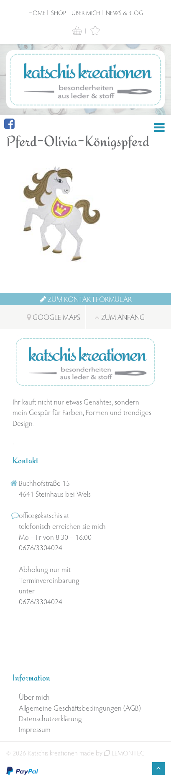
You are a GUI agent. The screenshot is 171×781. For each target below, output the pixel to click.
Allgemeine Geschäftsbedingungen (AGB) (80, 707)
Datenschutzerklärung (50, 718)
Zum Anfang (119, 317)
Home (37, 12)
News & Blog (124, 12)
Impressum (35, 729)
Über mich (85, 12)
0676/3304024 (40, 547)
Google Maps (53, 317)
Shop (58, 12)
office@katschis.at (44, 515)
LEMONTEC (124, 752)
